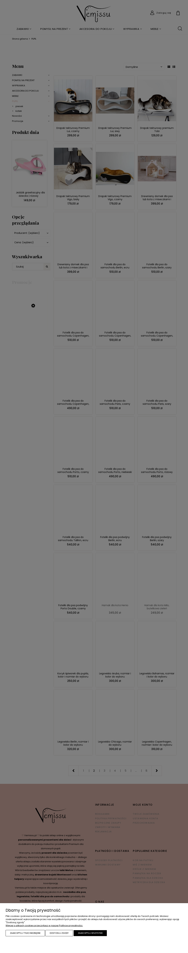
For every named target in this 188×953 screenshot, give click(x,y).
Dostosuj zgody (59, 933)
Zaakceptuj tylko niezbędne (25, 933)
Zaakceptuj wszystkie (90, 933)
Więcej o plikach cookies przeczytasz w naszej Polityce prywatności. (44, 925)
